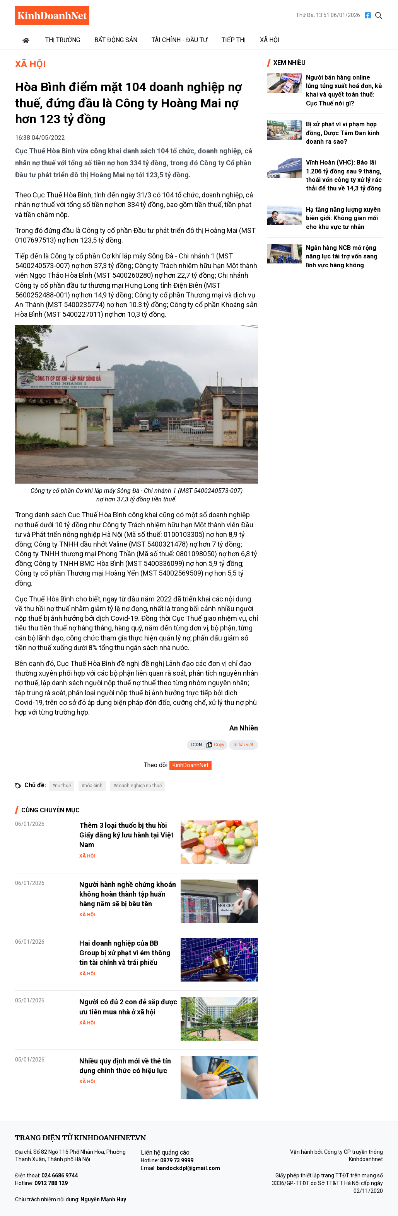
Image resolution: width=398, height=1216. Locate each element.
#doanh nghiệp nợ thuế (137, 785)
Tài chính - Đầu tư (179, 40)
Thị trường (62, 40)
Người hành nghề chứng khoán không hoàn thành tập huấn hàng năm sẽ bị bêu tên (127, 894)
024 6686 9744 (59, 1175)
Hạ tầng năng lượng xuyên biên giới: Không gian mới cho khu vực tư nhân (343, 218)
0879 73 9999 (176, 1160)
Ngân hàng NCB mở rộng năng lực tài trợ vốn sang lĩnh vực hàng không (342, 256)
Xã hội (270, 40)
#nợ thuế (61, 785)
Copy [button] (215, 744)
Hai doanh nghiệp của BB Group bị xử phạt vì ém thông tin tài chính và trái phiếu (125, 952)
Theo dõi (155, 765)
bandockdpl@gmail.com (188, 1168)
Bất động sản (115, 40)
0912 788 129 (51, 1183)
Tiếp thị (234, 40)
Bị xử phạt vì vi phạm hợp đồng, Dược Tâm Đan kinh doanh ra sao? (342, 133)
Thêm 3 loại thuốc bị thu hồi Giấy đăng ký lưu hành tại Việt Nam (126, 835)
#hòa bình (92, 785)
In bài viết (243, 744)
